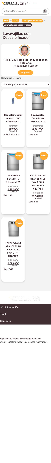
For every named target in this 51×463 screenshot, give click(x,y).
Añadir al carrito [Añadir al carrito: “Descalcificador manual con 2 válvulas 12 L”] (11, 134)
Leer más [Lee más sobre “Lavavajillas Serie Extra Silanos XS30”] (33, 134)
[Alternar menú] (35, 4)
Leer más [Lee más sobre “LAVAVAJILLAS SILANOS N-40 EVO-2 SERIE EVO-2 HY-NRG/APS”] (8, 269)
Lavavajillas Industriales (32, 21)
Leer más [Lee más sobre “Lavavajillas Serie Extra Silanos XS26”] (8, 195)
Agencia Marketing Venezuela (27, 338)
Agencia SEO (6, 338)
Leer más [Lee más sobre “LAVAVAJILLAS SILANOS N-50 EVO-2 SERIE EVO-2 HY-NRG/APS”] (33, 201)
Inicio (6, 21)
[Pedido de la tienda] (25, 84)
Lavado (15, 21)
